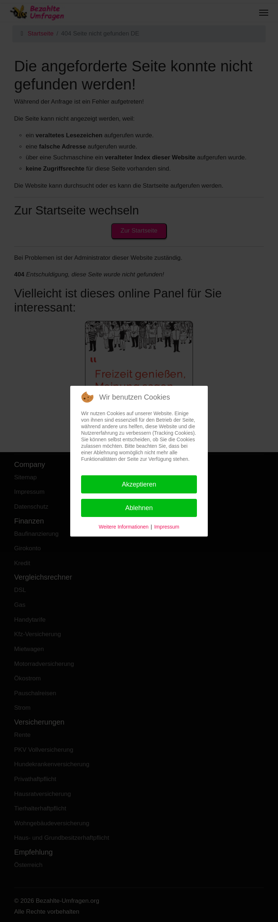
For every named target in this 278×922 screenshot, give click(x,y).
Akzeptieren (139, 484)
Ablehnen (139, 508)
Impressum (166, 527)
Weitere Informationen (123, 527)
